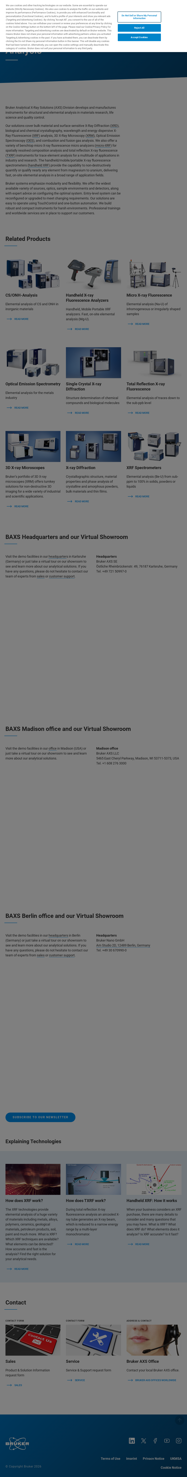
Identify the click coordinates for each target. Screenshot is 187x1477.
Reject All (139, 27)
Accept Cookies (139, 37)
